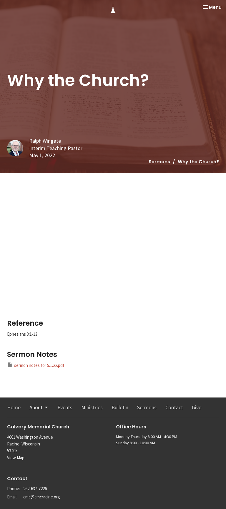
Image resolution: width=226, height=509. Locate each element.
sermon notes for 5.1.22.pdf (35, 365)
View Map (15, 457)
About (39, 407)
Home (14, 407)
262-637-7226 (35, 488)
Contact (174, 407)
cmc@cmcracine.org (41, 497)
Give (196, 407)
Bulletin (120, 407)
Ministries (92, 407)
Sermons (159, 161)
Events (64, 407)
